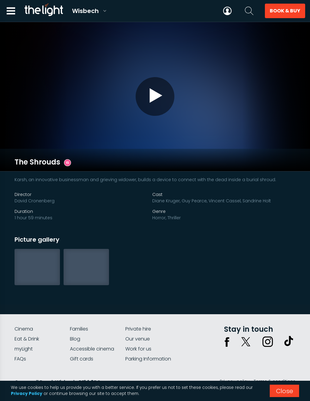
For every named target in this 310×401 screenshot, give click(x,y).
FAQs (20, 338)
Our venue (137, 318)
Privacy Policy (26, 393)
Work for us (138, 328)
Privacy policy (234, 361)
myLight (24, 328)
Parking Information (148, 338)
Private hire (138, 308)
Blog (75, 318)
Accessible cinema (92, 328)
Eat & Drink (27, 318)
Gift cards (81, 338)
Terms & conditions (274, 361)
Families (79, 308)
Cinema (24, 308)
